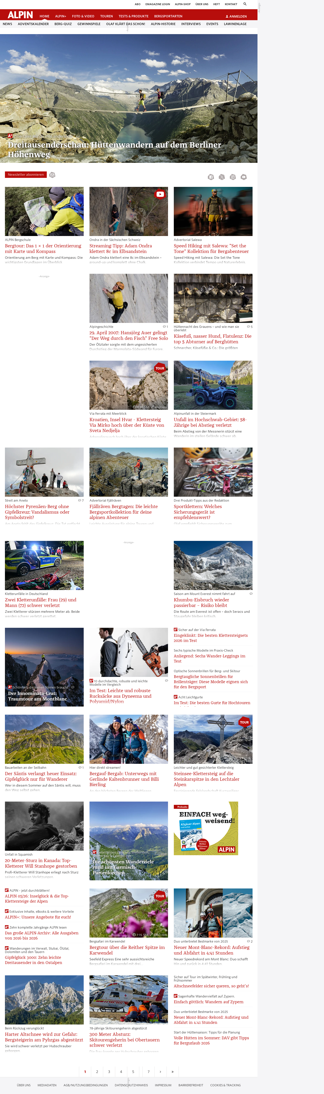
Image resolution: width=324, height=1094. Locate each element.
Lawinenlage (235, 24)
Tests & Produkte (133, 16)
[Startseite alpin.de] (20, 14)
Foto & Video (83, 16)
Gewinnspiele (88, 24)
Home (44, 16)
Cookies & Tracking (225, 1085)
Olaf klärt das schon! (125, 24)
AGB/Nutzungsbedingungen (86, 1085)
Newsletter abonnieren (26, 175)
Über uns (201, 4)
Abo (138, 4)
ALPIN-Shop (183, 4)
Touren (106, 16)
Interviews (191, 24)
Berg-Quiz (63, 24)
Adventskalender (33, 24)
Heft (216, 4)
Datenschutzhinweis (131, 1085)
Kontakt (231, 4)
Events (212, 24)
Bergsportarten (168, 16)
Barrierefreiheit (191, 1085)
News (7, 24)
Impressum (163, 1085)
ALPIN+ (60, 16)
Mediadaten (47, 1085)
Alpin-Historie (163, 24)
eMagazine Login (157, 4)
